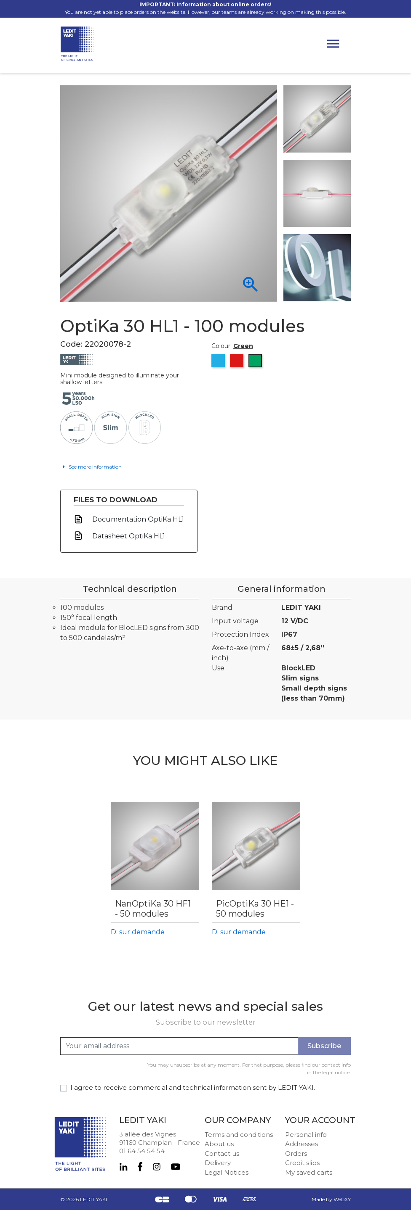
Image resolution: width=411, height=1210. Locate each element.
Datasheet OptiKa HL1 (128, 536)
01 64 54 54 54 (142, 1151)
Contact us (222, 1153)
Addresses (301, 1144)
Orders (296, 1153)
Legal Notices (226, 1172)
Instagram (156, 1167)
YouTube (175, 1166)
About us (219, 1144)
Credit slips (302, 1163)
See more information (94, 467)
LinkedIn (123, 1167)
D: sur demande (138, 932)
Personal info (306, 1135)
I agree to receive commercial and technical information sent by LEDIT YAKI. (192, 1087)
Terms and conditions (239, 1135)
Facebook (140, 1166)
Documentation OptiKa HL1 (137, 519)
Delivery (218, 1163)
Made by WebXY (331, 1199)
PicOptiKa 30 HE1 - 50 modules (255, 909)
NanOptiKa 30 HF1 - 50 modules (153, 909)
